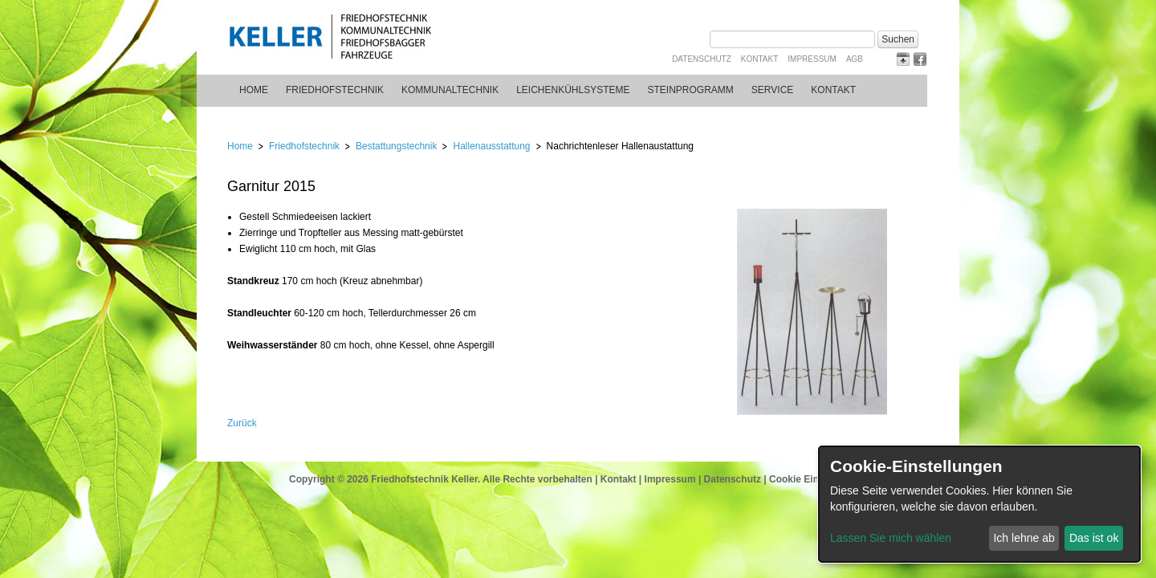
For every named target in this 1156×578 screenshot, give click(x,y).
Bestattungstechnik (396, 146)
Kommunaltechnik (450, 90)
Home (253, 90)
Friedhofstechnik (335, 90)
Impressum (812, 59)
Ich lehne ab (1023, 537)
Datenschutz (701, 59)
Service (772, 90)
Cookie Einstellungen (818, 479)
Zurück (242, 423)
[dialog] (979, 504)
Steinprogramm (691, 90)
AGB (854, 59)
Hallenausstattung (491, 146)
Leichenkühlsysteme (572, 90)
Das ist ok (1093, 537)
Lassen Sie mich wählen (890, 537)
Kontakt (759, 59)
